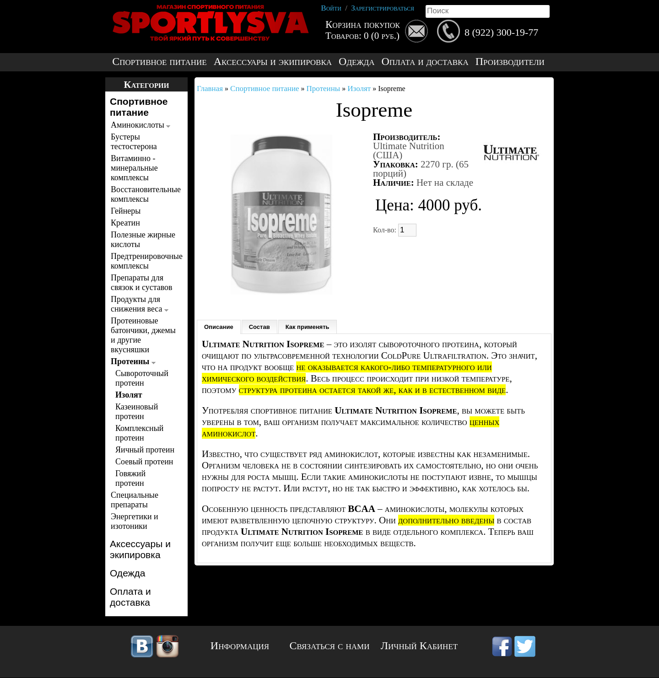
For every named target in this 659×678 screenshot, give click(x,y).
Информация (240, 645)
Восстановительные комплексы (144, 194)
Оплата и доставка (424, 61)
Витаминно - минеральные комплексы (134, 168)
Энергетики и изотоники (134, 521)
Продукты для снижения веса (139, 304)
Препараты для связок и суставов (142, 282)
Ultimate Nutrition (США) (408, 150)
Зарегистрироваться (382, 8)
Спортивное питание (159, 61)
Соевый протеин (144, 461)
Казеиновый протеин (136, 411)
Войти (331, 8)
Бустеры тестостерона (134, 141)
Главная (210, 88)
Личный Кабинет (419, 645)
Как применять (308, 326)
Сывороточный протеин (141, 378)
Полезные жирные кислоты (143, 239)
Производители (510, 61)
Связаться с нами (330, 645)
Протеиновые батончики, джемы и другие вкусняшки (143, 335)
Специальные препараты (134, 499)
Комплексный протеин (139, 433)
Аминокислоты (140, 124)
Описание (218, 326)
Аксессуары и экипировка (273, 61)
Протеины (133, 361)
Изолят (128, 394)
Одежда (356, 61)
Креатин (125, 222)
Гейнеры (125, 210)
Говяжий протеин (130, 478)
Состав (259, 326)
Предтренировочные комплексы (144, 261)
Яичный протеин (144, 449)
